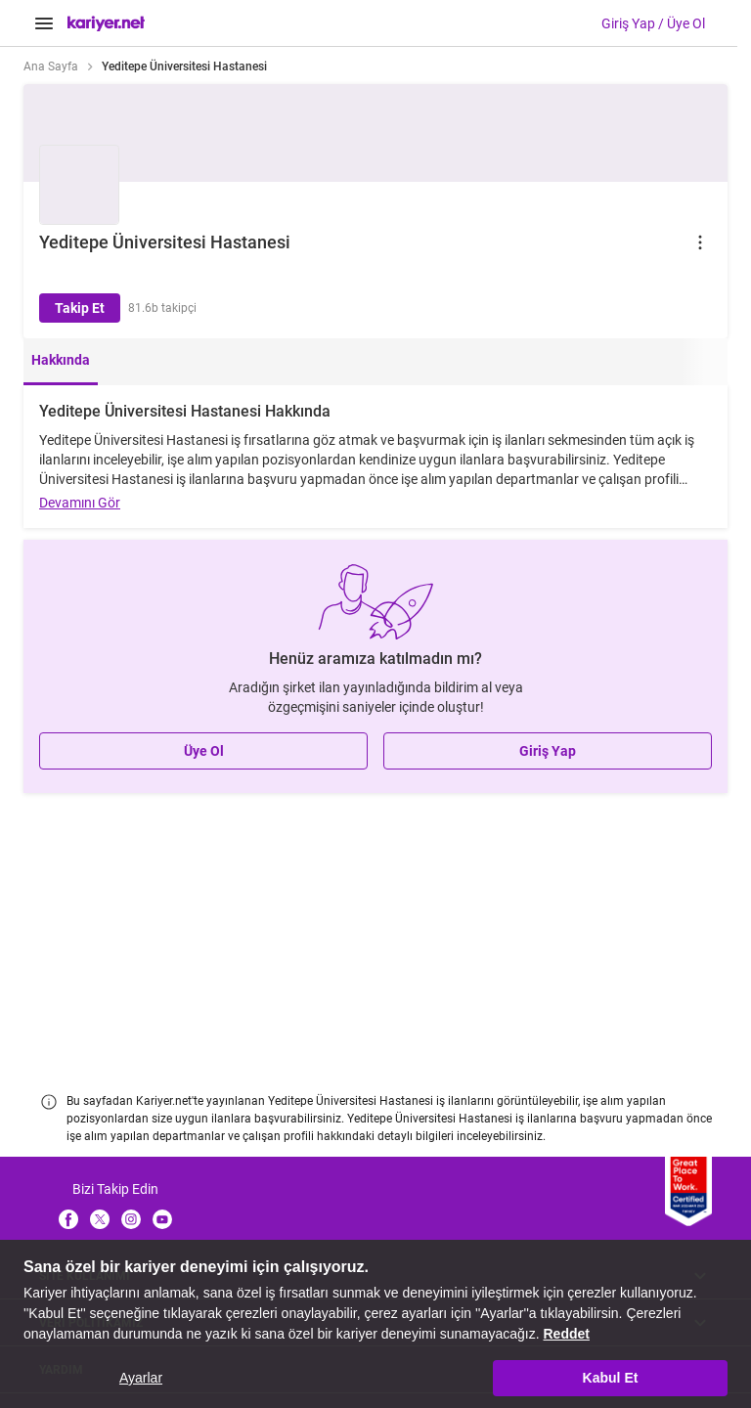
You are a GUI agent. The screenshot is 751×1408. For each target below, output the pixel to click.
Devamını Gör (79, 502)
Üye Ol (204, 751)
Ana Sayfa (50, 66)
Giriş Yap (547, 751)
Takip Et (80, 308)
